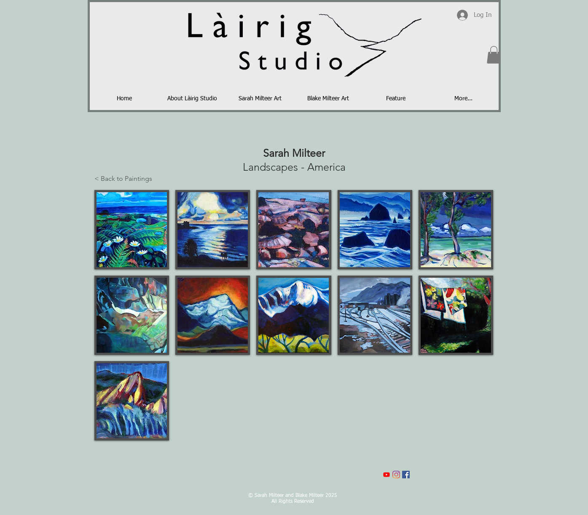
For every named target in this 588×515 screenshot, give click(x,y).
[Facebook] (406, 474)
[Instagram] (396, 474)
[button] (493, 55)
